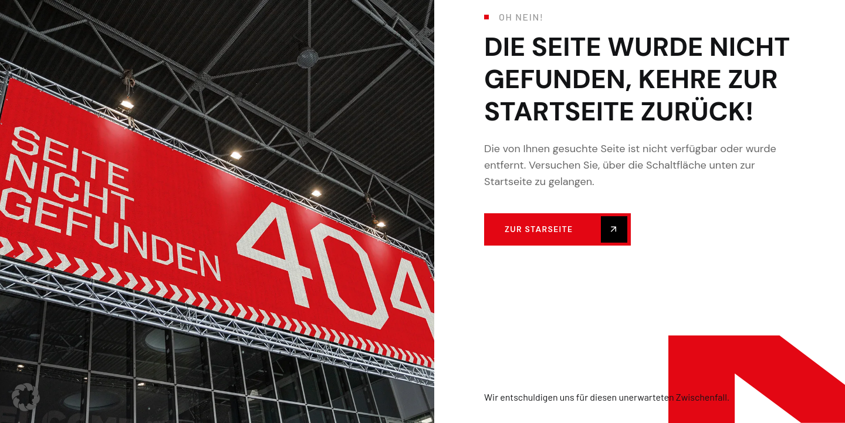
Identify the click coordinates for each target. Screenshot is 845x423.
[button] (26, 397)
